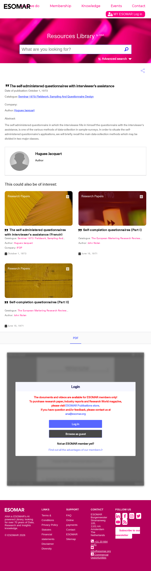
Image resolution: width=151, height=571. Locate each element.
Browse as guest (75, 434)
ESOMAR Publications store (82, 405)
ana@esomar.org (75, 414)
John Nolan (94, 243)
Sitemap (71, 539)
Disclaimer (48, 543)
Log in (75, 424)
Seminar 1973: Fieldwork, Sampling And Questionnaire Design (56, 96)
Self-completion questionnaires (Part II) (39, 302)
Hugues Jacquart (24, 110)
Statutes (46, 529)
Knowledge (90, 6)
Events (116, 6)
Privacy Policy (50, 524)
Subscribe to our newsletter (127, 533)
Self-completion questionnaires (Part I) (112, 230)
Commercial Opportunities (100, 556)
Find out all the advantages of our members (76, 450)
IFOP (19, 247)
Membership (60, 6)
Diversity (47, 548)
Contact (138, 6)
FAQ (69, 515)
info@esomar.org (101, 550)
